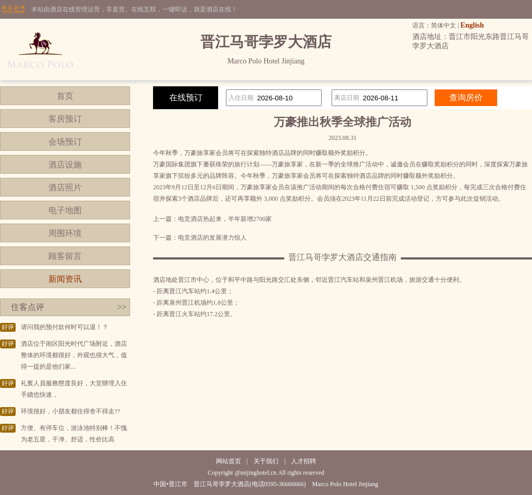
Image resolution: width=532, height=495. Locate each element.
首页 (65, 96)
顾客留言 (65, 256)
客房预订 (65, 118)
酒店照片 (65, 187)
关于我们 (266, 461)
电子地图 (65, 210)
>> (121, 307)
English (472, 25)
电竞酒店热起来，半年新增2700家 (225, 219)
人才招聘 (303, 461)
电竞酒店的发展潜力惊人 (212, 237)
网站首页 (228, 461)
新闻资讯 (65, 279)
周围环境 (65, 233)
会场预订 (65, 141)
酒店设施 (65, 164)
